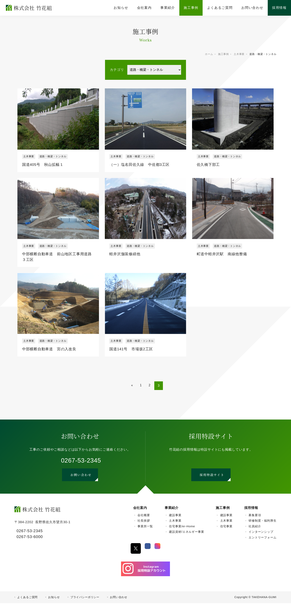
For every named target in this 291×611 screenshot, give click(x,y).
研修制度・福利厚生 (263, 528)
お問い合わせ (118, 605)
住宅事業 (226, 534)
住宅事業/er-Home (182, 534)
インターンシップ (261, 539)
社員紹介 (255, 534)
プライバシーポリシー (84, 605)
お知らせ (54, 605)
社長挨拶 (143, 528)
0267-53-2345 (80, 465)
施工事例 (223, 516)
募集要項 (255, 522)
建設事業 (175, 522)
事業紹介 (172, 516)
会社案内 (140, 516)
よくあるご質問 (27, 605)
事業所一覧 (145, 534)
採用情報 (251, 516)
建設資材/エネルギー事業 (186, 539)
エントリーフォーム (263, 545)
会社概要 (143, 522)
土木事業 (175, 528)
